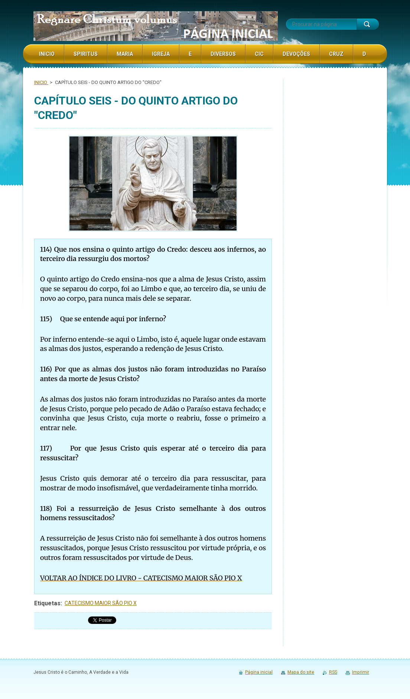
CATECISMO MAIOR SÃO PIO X (101, 603)
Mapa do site (300, 672)
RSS (333, 672)
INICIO (41, 82)
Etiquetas (47, 603)
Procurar (368, 24)
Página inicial (259, 672)
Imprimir (360, 672)
